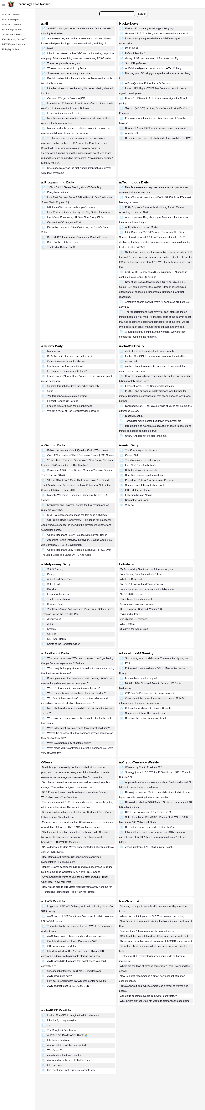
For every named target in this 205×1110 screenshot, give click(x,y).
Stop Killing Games (136, 63)
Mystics (51, 629)
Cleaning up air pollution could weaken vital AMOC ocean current (156, 941)
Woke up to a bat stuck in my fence (66, 68)
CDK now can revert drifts (61, 946)
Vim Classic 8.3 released (133, 619)
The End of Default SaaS (61, 247)
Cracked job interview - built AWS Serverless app (74, 971)
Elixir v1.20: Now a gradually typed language (149, 28)
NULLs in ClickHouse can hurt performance (71, 207)
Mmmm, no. (54, 351)
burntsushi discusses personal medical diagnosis (147, 589)
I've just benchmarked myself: (141, 678)
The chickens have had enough (142, 460)
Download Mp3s (10, 19)
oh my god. (131, 361)
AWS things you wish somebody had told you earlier (76, 936)
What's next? (54, 1050)
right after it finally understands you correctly (149, 351)
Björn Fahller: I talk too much (63, 242)
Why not (129, 505)
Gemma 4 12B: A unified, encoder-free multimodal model (156, 33)
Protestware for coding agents (136, 599)
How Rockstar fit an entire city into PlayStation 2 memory (78, 212)
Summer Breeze (56, 604)
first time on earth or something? (65, 366)
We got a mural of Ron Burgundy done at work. (73, 411)
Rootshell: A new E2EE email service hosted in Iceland (155, 128)
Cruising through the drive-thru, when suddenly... (74, 386)
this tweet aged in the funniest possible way (71, 1070)
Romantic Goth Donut (137, 500)
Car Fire (51, 634)
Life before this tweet (58, 1040)
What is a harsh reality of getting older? (69, 743)
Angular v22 (132, 133)
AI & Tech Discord (11, 24)
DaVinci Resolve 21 (136, 53)
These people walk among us (63, 63)
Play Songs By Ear (12, 29)
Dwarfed (52, 589)
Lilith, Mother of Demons (138, 490)
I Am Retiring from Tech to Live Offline (141, 574)
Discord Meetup (134, 416)
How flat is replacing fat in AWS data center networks (76, 981)
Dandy (51, 574)
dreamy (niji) (54, 619)
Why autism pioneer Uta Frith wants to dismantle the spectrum (154, 1001)
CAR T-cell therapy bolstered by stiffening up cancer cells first (154, 936)
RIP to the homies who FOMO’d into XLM (148, 812)
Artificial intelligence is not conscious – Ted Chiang (153, 68)
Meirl (50, 48)
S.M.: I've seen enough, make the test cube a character (77, 515)
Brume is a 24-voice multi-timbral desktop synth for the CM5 (158, 138)
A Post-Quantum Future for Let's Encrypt (147, 83)
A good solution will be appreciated (66, 1045)
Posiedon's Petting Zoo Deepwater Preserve (149, 480)
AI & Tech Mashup (11, 14)
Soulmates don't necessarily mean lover (69, 73)
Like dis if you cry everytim (62, 1020)
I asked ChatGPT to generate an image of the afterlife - (155, 356)
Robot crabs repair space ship (141, 470)
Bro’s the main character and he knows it (69, 356)
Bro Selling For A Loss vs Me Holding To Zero (150, 827)
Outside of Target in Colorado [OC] (66, 98)
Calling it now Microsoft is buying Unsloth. (148, 708)
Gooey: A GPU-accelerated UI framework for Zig (152, 58)
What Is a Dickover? (131, 579)
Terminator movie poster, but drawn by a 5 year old (153, 421)
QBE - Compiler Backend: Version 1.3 (141, 609)
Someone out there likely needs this (145, 713)
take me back (54, 1065)
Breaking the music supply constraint (145, 718)
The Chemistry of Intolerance (141, 450)
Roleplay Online (10, 49)
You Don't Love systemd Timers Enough (142, 584)
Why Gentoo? (127, 624)
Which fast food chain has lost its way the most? (74, 688)
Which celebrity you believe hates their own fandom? (76, 693)
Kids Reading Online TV (14, 39)
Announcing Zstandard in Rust (137, 604)
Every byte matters (57, 192)
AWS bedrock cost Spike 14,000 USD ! (68, 986)
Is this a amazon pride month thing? (67, 371)
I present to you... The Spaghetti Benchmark (149, 386)
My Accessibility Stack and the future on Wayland (147, 569)
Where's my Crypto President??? (143, 767)
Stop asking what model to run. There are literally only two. (157, 658)
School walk (54, 584)
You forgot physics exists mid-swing (67, 396)
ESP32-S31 (131, 48)
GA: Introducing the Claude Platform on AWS (72, 941)
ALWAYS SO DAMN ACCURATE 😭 (67, 1035)
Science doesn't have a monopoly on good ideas (147, 931)
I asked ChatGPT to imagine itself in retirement (73, 1015)
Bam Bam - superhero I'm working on (145, 475)
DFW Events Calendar (14, 44)
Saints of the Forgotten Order (63, 644)
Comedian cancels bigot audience (66, 361)
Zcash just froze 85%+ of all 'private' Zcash (149, 847)
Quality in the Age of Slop (134, 629)
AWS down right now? (59, 976)
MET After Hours (56, 639)
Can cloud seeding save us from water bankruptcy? (148, 996)
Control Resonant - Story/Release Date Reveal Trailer (77, 535)
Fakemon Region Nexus (138, 495)
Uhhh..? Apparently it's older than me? (146, 435)
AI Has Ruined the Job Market (142, 227)
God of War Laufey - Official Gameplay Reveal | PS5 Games (80, 455)
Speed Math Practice (13, 34)
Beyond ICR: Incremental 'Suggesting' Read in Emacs (77, 237)
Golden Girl (131, 455)
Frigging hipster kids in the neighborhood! (70, 406)
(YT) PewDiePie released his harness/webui (149, 693)
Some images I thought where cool (144, 485)
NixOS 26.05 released (132, 594)
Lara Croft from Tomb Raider (141, 465)
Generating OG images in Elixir (64, 222)
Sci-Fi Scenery (55, 569)
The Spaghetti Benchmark (61, 1030)
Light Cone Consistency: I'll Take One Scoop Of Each (76, 217)
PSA (127, 663)
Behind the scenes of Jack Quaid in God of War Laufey (77, 450)
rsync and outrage (130, 614)
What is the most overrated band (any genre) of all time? (78, 728)
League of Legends (58, 594)
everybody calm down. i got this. (65, 1055)
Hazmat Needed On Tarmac (62, 401)
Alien (50, 624)
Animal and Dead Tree (59, 579)
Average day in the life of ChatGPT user (69, 1060)
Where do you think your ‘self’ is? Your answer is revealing (152, 916)
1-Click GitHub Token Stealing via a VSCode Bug (74, 187)
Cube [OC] (53, 391)
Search (142, 13)
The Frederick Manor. (59, 599)
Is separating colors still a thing (64, 113)
